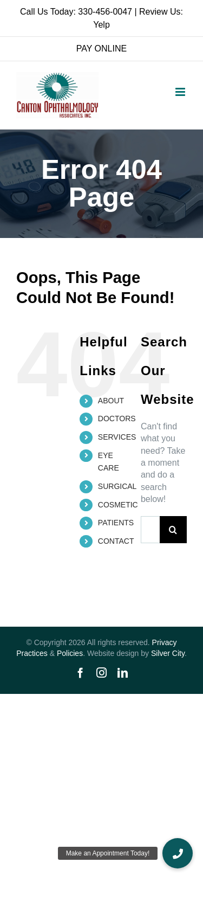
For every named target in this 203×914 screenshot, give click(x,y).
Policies (70, 653)
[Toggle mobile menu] (181, 92)
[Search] (173, 529)
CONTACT (116, 541)
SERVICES (117, 437)
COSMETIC (118, 504)
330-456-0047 (105, 11)
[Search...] (150, 529)
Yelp (101, 24)
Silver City (168, 653)
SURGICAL (117, 486)
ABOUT (111, 400)
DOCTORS (117, 418)
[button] (177, 853)
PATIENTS (116, 522)
